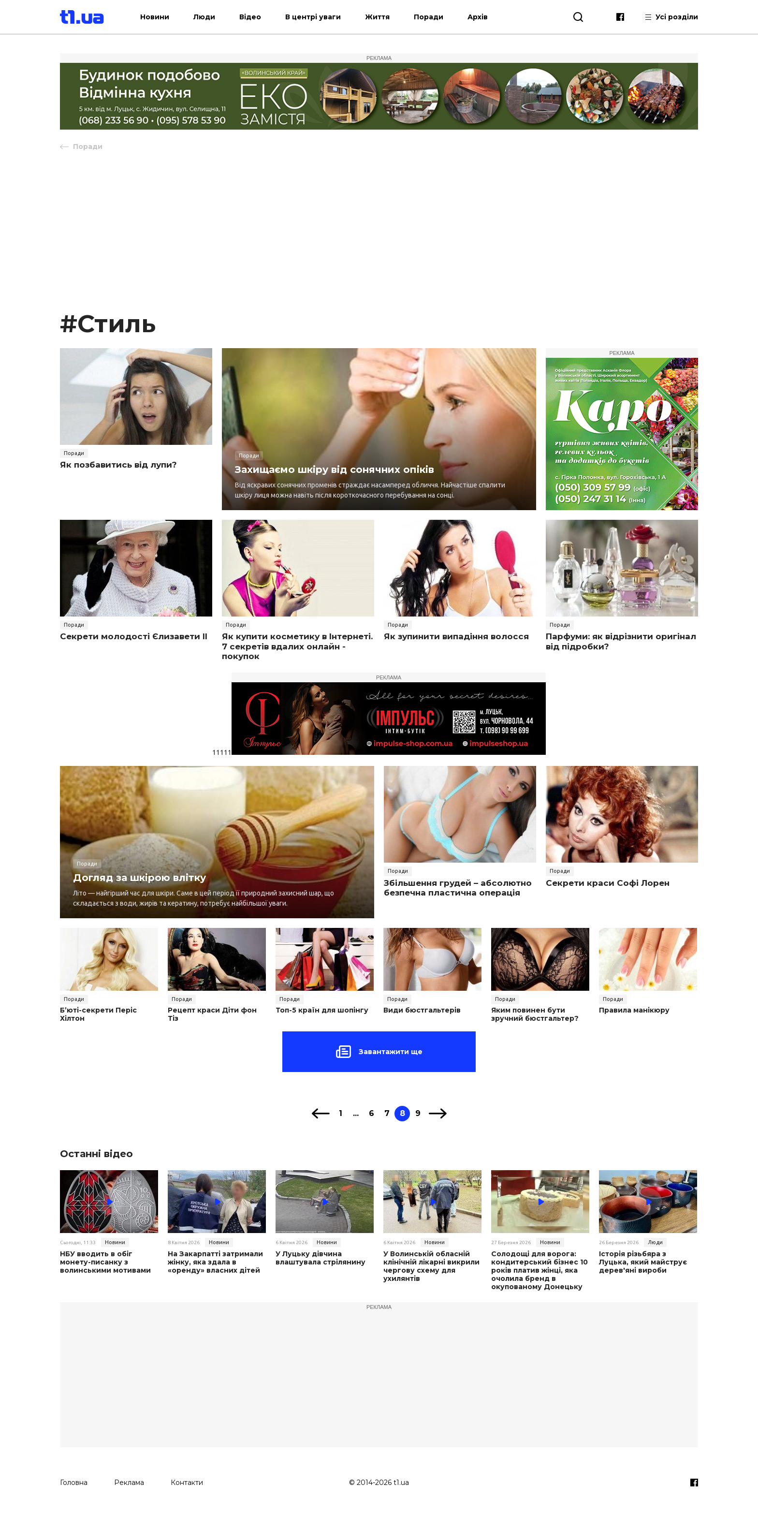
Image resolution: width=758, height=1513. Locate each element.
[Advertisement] (379, 235)
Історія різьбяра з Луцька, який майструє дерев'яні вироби (643, 1262)
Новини (154, 17)
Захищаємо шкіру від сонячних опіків (334, 469)
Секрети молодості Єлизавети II (133, 636)
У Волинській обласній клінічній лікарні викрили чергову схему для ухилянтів (431, 1266)
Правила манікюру (634, 1010)
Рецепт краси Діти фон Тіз (212, 1014)
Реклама (129, 1482)
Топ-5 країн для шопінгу (322, 1010)
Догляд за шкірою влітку (139, 877)
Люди (204, 17)
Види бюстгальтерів (422, 1010)
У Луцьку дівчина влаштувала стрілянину (320, 1258)
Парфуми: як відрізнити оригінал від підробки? (621, 641)
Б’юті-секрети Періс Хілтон (98, 1014)
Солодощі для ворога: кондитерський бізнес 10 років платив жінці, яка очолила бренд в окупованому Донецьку (539, 1270)
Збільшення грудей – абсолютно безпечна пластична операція (458, 887)
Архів (477, 17)
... (356, 1113)
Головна (73, 1482)
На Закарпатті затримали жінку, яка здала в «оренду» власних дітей (215, 1262)
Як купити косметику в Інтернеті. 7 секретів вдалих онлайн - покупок (297, 646)
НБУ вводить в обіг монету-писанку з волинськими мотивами (105, 1262)
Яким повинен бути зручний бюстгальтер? (535, 1014)
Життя (377, 17)
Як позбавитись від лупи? (118, 465)
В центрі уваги (313, 17)
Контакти (187, 1482)
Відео (250, 17)
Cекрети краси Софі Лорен (608, 883)
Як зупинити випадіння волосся (456, 636)
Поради (428, 17)
